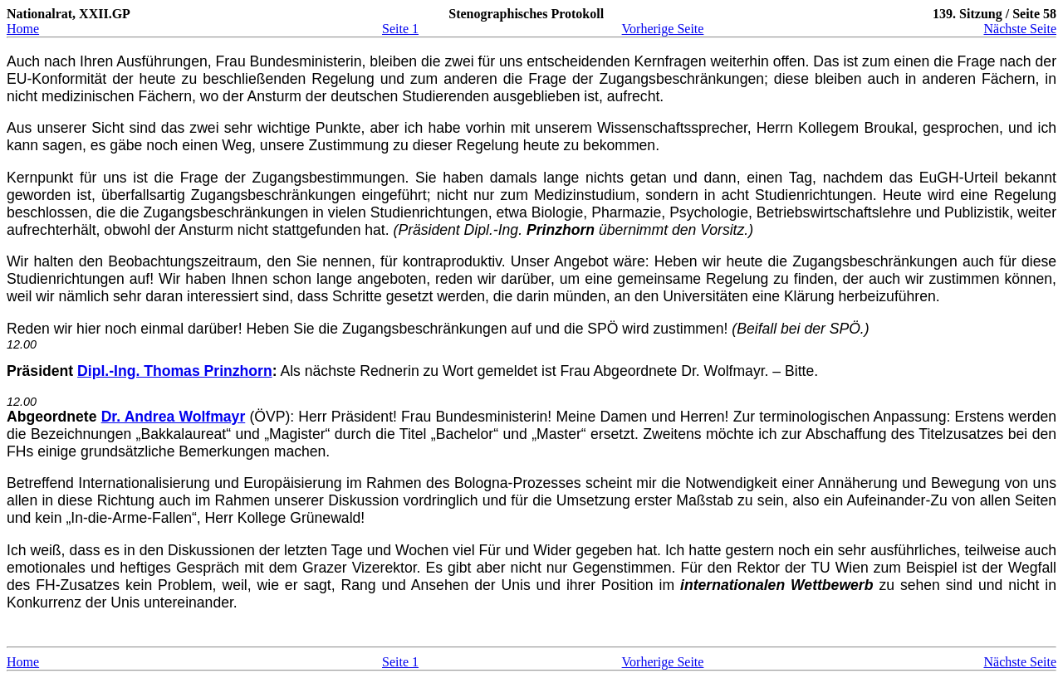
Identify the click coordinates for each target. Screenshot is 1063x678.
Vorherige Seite (663, 29)
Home (23, 29)
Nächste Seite (1019, 29)
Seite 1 (400, 29)
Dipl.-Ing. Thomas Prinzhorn (174, 371)
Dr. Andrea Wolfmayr (173, 416)
